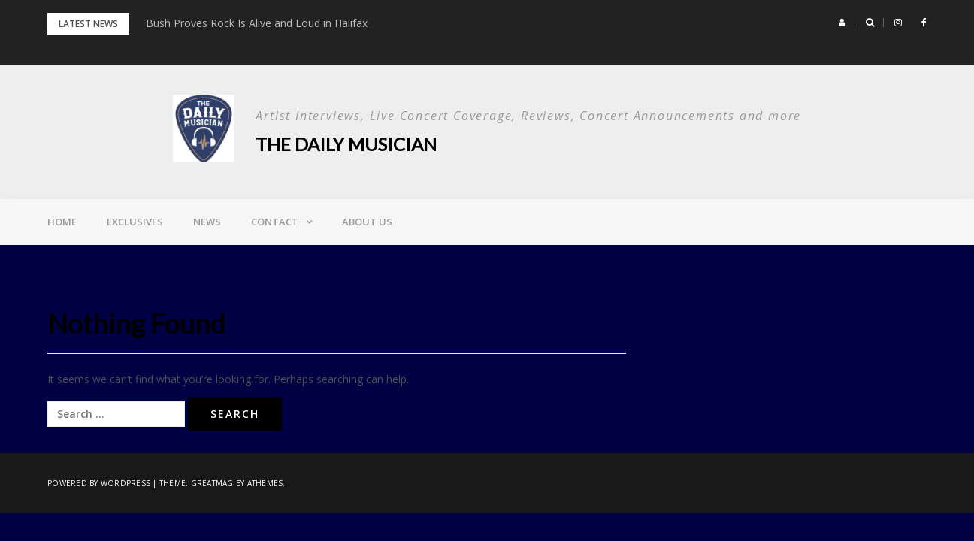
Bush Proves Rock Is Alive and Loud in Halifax (257, 23)
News (207, 221)
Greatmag (212, 483)
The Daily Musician (346, 144)
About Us (367, 221)
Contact (274, 221)
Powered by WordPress (98, 483)
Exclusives (135, 221)
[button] (842, 22)
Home (62, 221)
